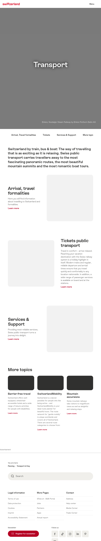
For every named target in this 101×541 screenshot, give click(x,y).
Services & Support (66, 135)
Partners (40, 508)
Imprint (11, 513)
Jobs (39, 503)
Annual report (42, 518)
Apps (39, 513)
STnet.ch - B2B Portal (46, 499)
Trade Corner (71, 513)
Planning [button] (11, 466)
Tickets (46, 135)
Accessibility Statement (17, 518)
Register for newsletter (25, 533)
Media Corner (72, 508)
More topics (89, 135)
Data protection (14, 503)
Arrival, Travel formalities (23, 135)
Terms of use (13, 499)
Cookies (11, 508)
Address (69, 499)
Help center (71, 503)
